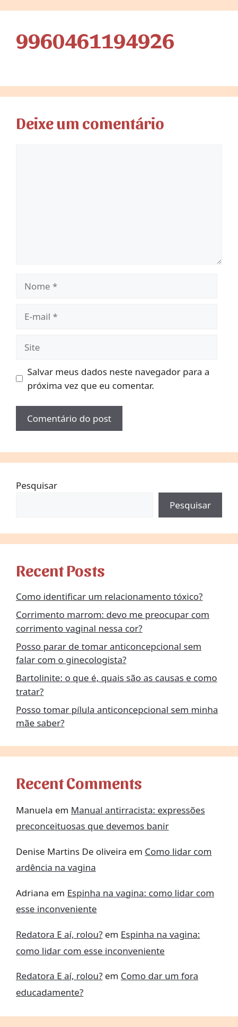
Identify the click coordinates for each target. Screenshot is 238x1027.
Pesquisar (36, 485)
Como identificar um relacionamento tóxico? (109, 596)
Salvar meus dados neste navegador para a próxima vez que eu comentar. (119, 379)
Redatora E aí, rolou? (59, 934)
